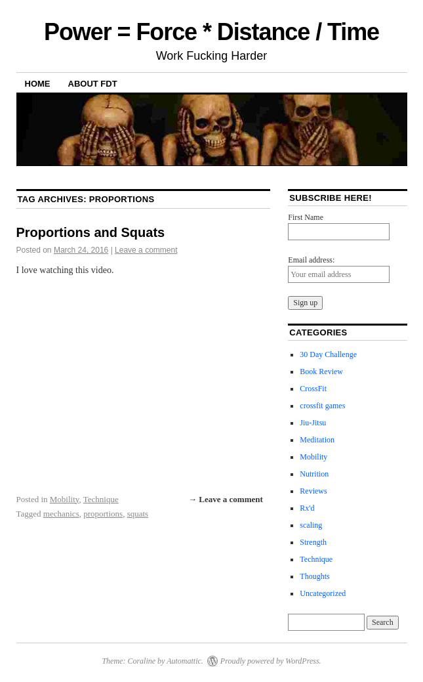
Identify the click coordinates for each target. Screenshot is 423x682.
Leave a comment (146, 250)
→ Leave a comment (225, 499)
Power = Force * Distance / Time (211, 31)
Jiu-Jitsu (313, 422)
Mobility (64, 499)
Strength (313, 542)
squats (138, 514)
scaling (311, 525)
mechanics (61, 514)
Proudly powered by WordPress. (270, 661)
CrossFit (313, 388)
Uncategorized (323, 593)
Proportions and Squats (90, 232)
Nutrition (314, 474)
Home (37, 84)
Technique (101, 499)
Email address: (311, 260)
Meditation (317, 439)
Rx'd (307, 508)
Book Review (321, 371)
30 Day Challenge (328, 354)
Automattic (184, 661)
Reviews (313, 491)
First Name (305, 217)
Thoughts (314, 576)
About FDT (92, 84)
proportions (103, 514)
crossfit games (322, 405)
